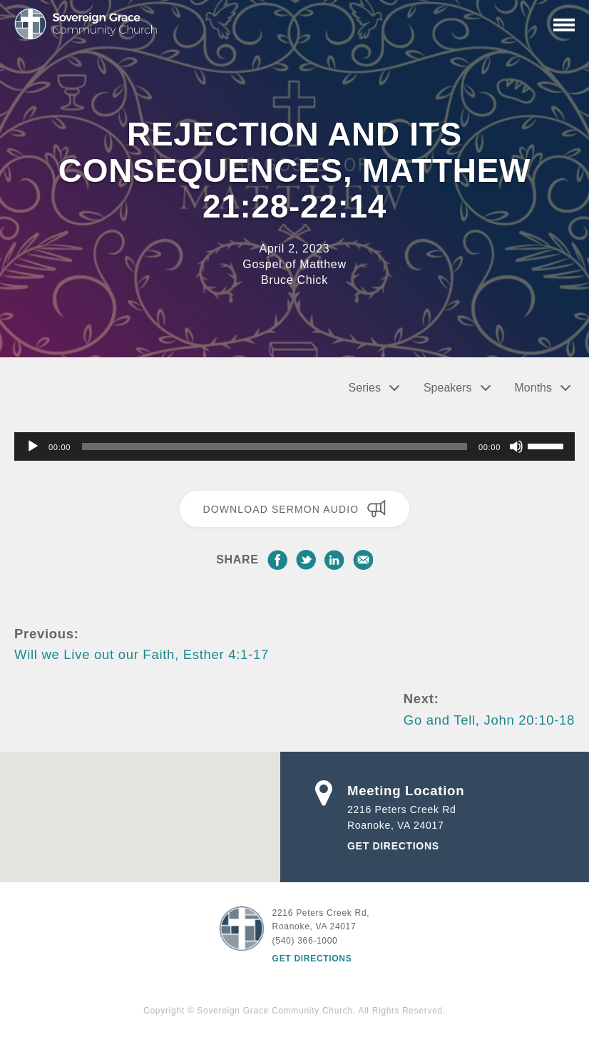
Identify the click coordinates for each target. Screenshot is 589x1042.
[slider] (274, 446)
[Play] (33, 446)
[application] (294, 446)
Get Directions (393, 846)
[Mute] (516, 446)
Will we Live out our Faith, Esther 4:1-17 (141, 654)
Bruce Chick (294, 280)
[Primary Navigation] (564, 25)
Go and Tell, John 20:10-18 (489, 719)
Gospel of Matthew (294, 264)
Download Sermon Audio (294, 508)
